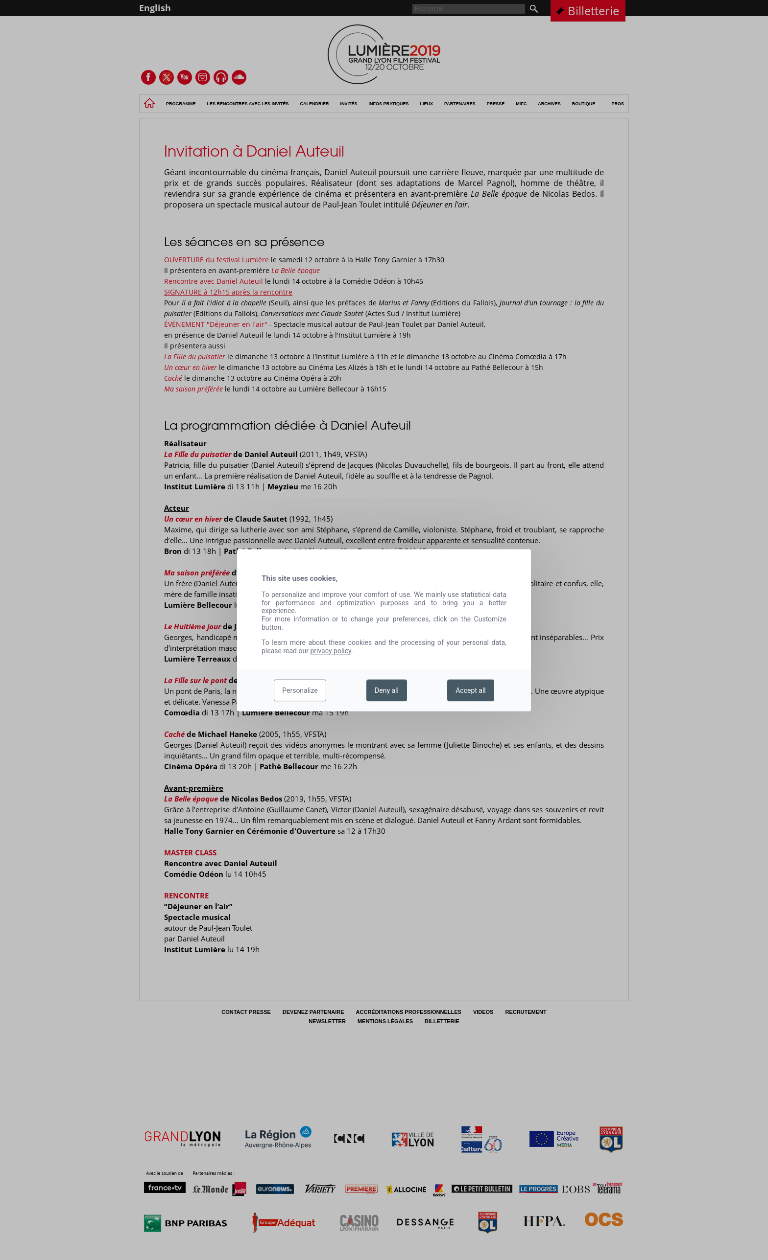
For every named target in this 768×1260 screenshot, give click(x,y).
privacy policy (330, 651)
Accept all (471, 690)
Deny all (387, 690)
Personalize (300, 690)
